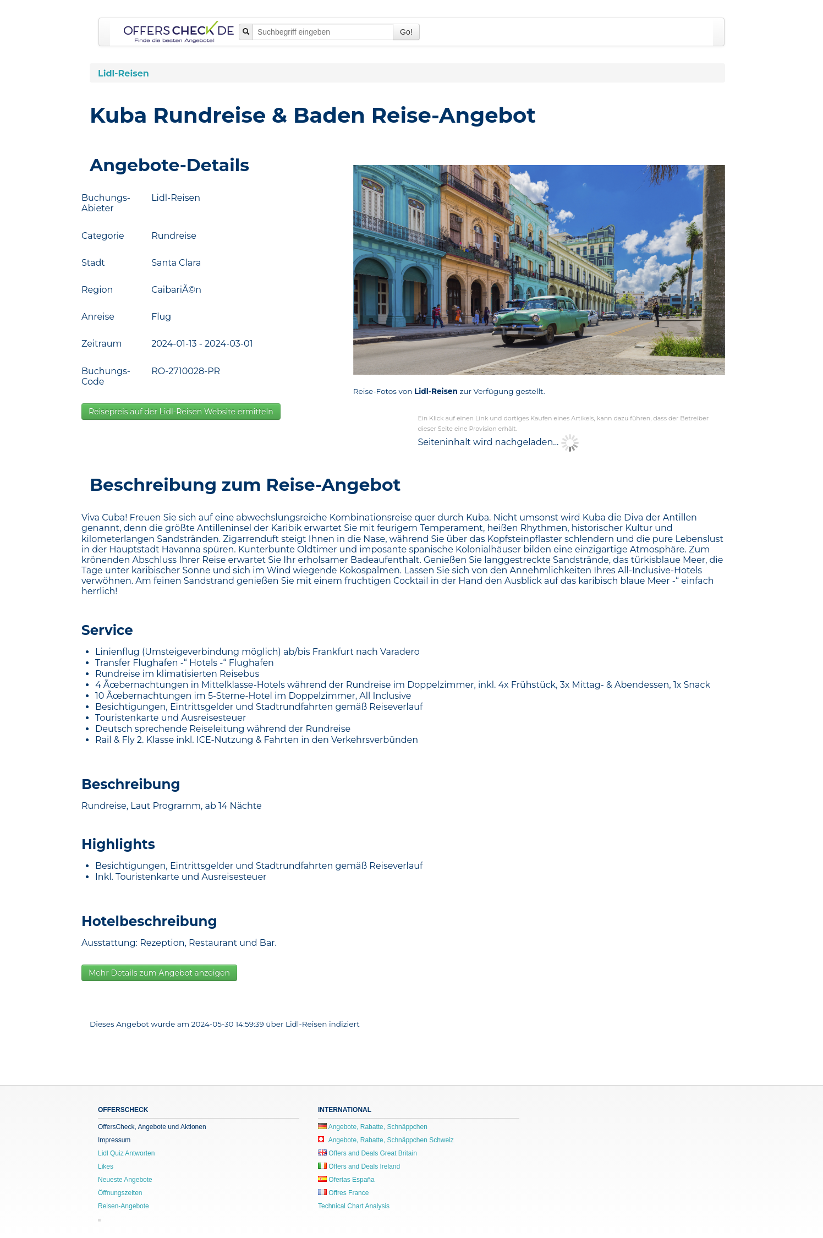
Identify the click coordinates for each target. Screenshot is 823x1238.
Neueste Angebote (125, 1180)
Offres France (343, 1193)
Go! (406, 32)
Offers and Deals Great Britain (367, 1153)
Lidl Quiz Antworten (126, 1153)
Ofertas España (346, 1180)
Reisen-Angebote (123, 1206)
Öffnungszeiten (120, 1193)
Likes (105, 1166)
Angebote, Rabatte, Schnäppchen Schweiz (386, 1140)
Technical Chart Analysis (353, 1206)
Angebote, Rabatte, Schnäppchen (372, 1127)
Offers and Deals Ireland (359, 1166)
